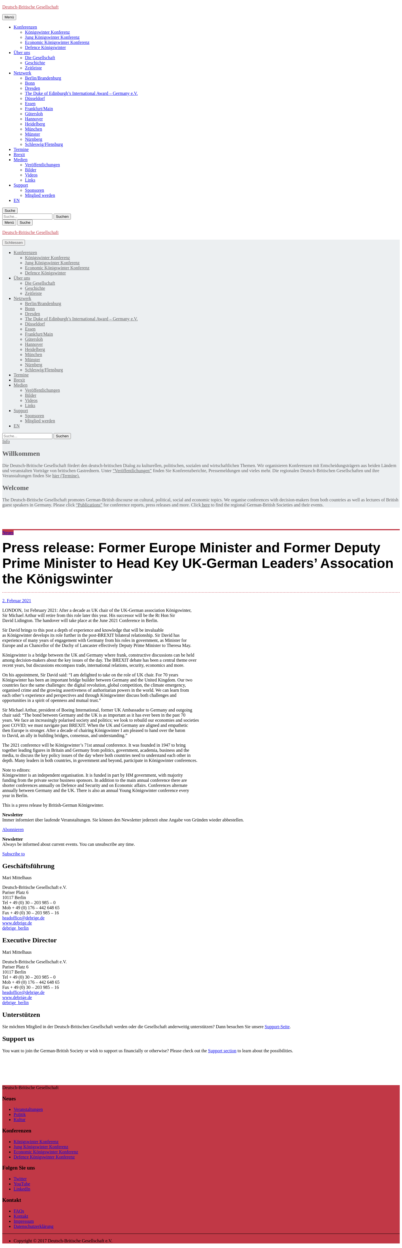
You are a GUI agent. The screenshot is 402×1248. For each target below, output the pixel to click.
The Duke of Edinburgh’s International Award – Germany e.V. (81, 93)
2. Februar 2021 (16, 600)
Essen (30, 103)
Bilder (30, 169)
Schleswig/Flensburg (44, 144)
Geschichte (35, 62)
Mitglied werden (40, 195)
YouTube (22, 1183)
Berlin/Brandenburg (43, 78)
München (33, 129)
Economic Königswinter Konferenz (57, 42)
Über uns (22, 52)
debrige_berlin (15, 928)
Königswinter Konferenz (47, 32)
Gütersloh (34, 113)
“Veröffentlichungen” (132, 470)
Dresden (32, 88)
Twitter (20, 1178)
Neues (8, 532)
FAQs (19, 1211)
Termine (21, 149)
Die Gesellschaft (40, 57)
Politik (20, 1114)
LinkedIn (22, 1189)
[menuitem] (17, 200)
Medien (20, 159)
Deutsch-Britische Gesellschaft (30, 7)
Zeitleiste (33, 67)
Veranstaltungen (28, 1109)
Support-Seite (277, 1026)
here (205, 504)
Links (30, 180)
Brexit (19, 154)
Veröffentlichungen (42, 164)
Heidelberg (35, 124)
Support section (222, 1050)
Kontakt (21, 1216)
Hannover (34, 118)
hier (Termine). (66, 475)
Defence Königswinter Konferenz (44, 1157)
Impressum (24, 1221)
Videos (31, 174)
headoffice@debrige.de (23, 917)
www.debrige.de (17, 923)
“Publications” (89, 504)
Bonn (30, 83)
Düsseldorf (35, 98)
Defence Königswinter (45, 47)
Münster (32, 134)
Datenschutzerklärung (33, 1226)
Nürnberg (33, 139)
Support (21, 185)
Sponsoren (34, 190)
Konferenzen (25, 27)
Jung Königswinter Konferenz (52, 37)
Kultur (20, 1119)
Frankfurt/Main (39, 108)
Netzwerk (22, 73)
